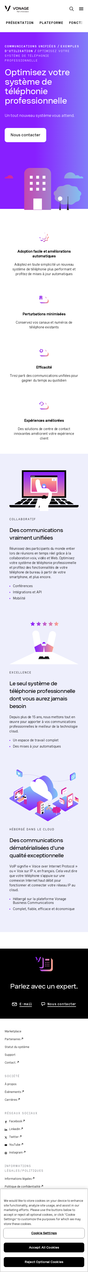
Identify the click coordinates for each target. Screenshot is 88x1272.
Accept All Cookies (44, 1247)
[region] (44, 1230)
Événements (13, 1092)
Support (10, 1054)
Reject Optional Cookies (44, 1262)
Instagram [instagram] (16, 1152)
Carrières (11, 1099)
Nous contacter (25, 135)
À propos (10, 1084)
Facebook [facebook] (15, 1121)
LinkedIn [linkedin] (14, 1129)
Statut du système (17, 1047)
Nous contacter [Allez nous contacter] (61, 1004)
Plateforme (51, 23)
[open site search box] (71, 9)
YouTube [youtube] (14, 1144)
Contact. (10, 1062)
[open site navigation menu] (81, 9)
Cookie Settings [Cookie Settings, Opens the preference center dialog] (44, 1233)
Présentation (20, 23)
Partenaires (12, 1039)
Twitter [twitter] (14, 1137)
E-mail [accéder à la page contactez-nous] (25, 1004)
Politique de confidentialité (22, 1186)
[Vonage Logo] (17, 9)
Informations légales (18, 1178)
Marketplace (13, 1031)
